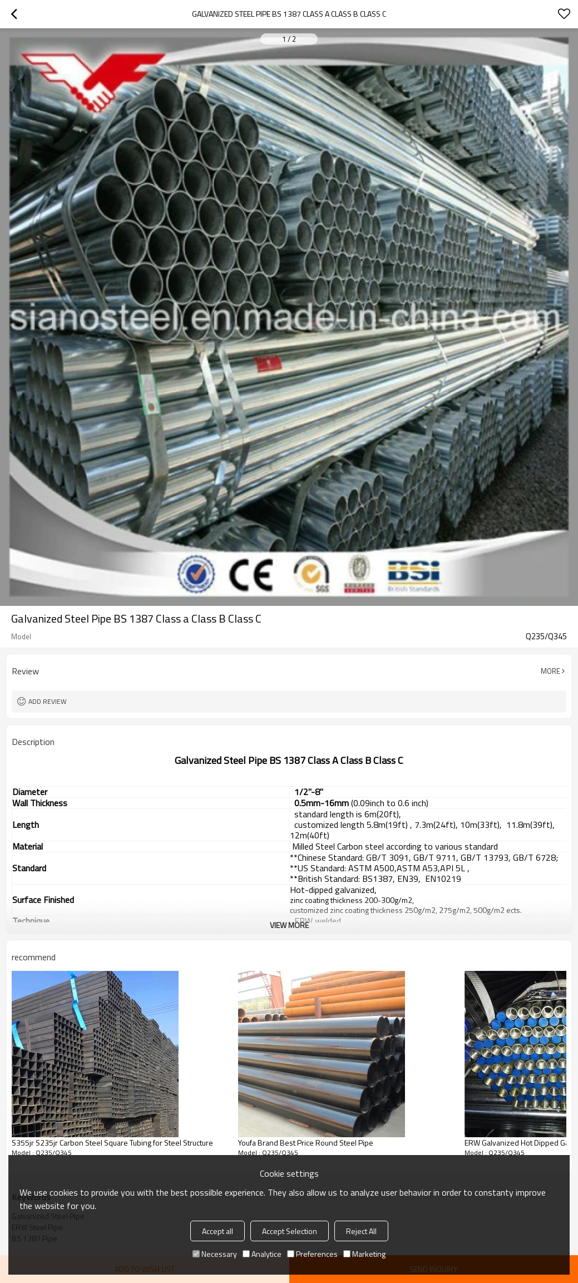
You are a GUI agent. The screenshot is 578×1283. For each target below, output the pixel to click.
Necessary (214, 1254)
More (550, 671)
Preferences (312, 1254)
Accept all (217, 1231)
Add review (47, 701)
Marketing (364, 1254)
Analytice (262, 1254)
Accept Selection (289, 1231)
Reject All (361, 1231)
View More (289, 925)
